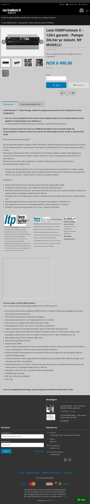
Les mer (64, 496)
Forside (3, 18)
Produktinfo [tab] (8, 104)
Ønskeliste (78, 85)
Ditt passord (5, 441)
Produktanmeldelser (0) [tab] (30, 104)
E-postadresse (6, 433)
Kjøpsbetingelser (33, 473)
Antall (48, 75)
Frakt (21, 473)
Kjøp (56, 85)
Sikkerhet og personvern (51, 473)
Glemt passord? (39, 451)
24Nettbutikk (49, 501)
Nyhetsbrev (68, 473)
